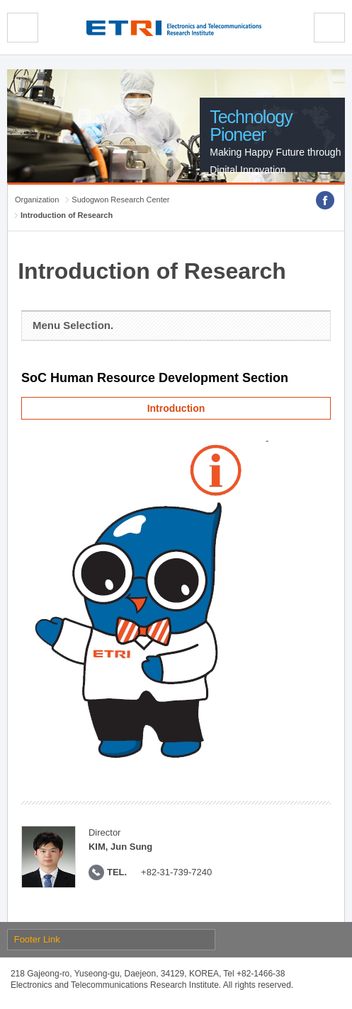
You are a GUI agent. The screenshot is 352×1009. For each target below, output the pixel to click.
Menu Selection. (73, 325)
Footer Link (37, 939)
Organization (37, 199)
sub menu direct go (0, 0)
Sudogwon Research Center (120, 199)
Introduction (176, 408)
